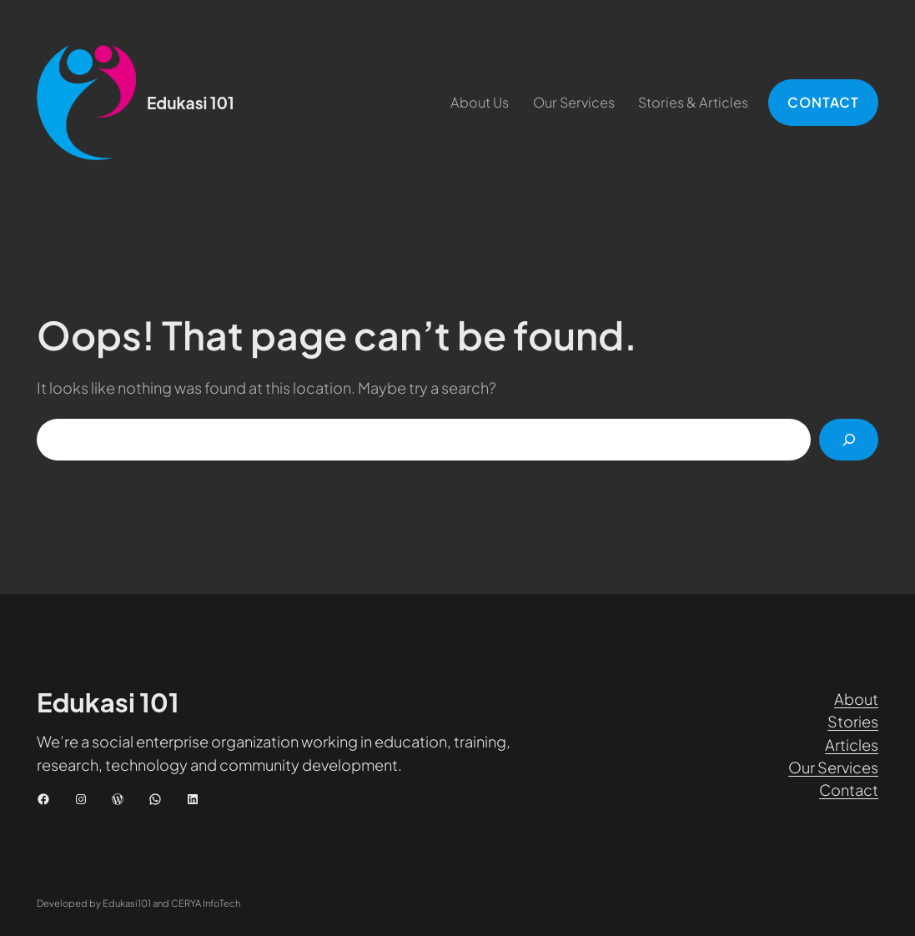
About (856, 698)
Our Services (833, 767)
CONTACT (823, 102)
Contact (848, 789)
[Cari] (848, 439)
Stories (852, 721)
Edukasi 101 (190, 103)
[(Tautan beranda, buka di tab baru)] (87, 102)
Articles (851, 744)
